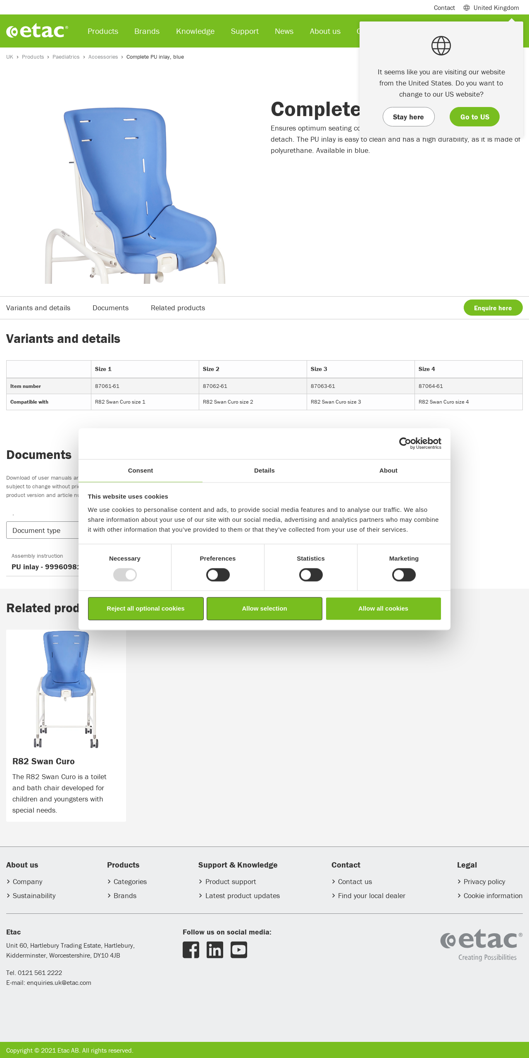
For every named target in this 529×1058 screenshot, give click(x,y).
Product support (230, 881)
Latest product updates (242, 895)
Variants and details (38, 307)
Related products (178, 307)
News (284, 31)
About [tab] (388, 470)
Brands (125, 895)
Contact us (355, 881)
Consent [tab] (140, 470)
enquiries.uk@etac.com (59, 982)
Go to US (474, 116)
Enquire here (493, 308)
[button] (69, 530)
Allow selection (264, 608)
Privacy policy (484, 881)
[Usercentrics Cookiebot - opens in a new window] (405, 443)
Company (27, 881)
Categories (130, 881)
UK (9, 56)
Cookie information (493, 895)
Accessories (103, 56)
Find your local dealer (371, 895)
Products (33, 56)
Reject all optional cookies (145, 608)
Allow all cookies (383, 608)
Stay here (408, 116)
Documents (111, 307)
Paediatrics (66, 56)
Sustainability (34, 895)
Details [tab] (264, 470)
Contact (444, 7)
